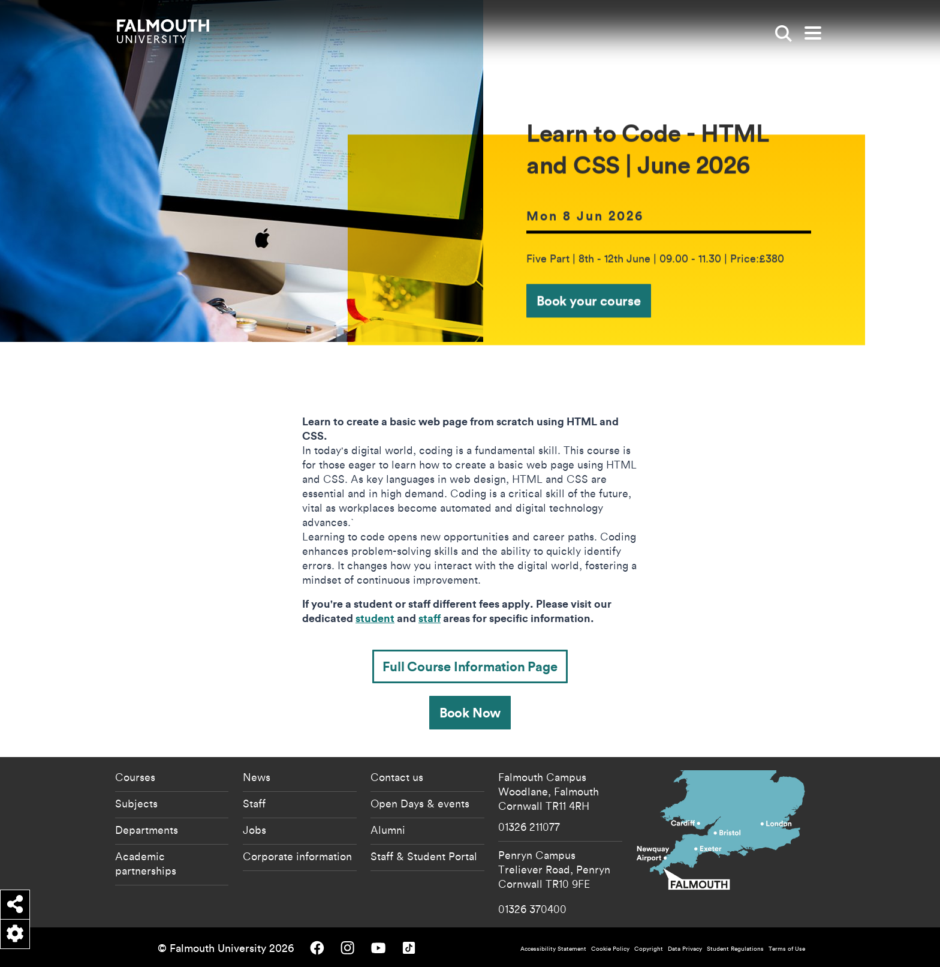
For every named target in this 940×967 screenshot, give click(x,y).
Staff (254, 803)
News (256, 776)
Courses (135, 776)
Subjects (136, 803)
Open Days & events (419, 803)
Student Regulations (735, 949)
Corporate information (297, 856)
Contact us (396, 776)
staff (429, 618)
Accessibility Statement (553, 949)
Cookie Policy (610, 949)
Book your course (589, 301)
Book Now (470, 712)
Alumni (387, 829)
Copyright (648, 949)
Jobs (254, 829)
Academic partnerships (145, 863)
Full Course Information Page (469, 666)
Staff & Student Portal (423, 856)
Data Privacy (685, 949)
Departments (146, 829)
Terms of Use (787, 949)
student (374, 618)
